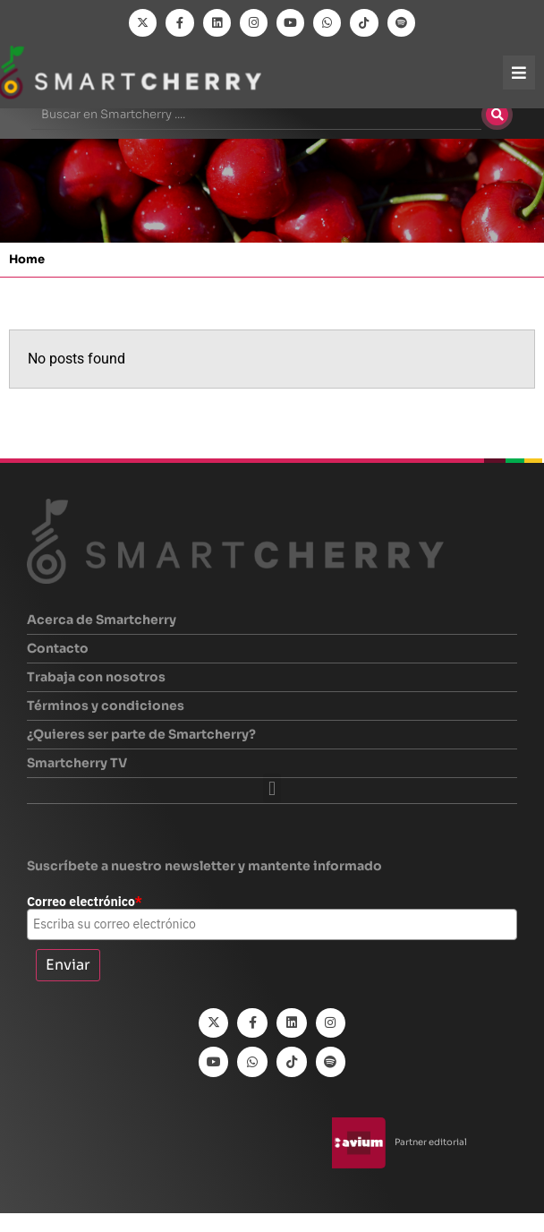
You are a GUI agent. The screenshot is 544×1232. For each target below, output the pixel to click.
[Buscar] (497, 134)
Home (27, 279)
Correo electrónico (84, 921)
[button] (271, 808)
